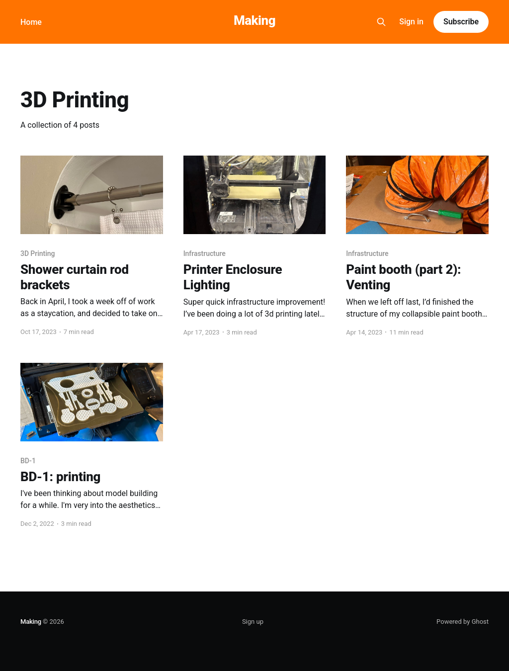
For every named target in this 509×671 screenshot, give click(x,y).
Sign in (411, 21)
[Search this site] (381, 22)
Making (254, 20)
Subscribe (461, 21)
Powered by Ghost (462, 621)
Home (31, 22)
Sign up (252, 621)
